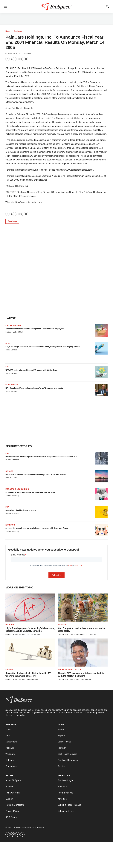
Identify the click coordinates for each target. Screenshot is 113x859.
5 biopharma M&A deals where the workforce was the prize (30, 492)
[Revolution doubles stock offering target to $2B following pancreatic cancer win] (30, 653)
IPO (6, 367)
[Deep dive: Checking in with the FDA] (101, 512)
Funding (9, 670)
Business (18, 31)
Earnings (12, 221)
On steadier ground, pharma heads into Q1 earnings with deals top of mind (36, 528)
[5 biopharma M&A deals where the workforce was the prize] (101, 494)
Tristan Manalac (11, 350)
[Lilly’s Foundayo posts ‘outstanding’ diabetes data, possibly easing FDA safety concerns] (30, 608)
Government (11, 385)
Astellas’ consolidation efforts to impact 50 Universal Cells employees (34, 329)
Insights (62, 625)
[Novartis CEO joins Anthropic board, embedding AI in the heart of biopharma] (83, 653)
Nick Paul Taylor (11, 478)
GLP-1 (8, 343)
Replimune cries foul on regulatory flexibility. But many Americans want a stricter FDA (41, 456)
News (7, 31)
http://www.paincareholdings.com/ (76, 170)
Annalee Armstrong (12, 496)
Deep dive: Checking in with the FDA (20, 510)
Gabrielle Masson (33, 634)
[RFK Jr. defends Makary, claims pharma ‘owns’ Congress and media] (101, 390)
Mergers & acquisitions (17, 489)
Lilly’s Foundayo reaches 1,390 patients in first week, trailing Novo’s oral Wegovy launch (42, 347)
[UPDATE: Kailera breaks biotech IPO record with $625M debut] (101, 372)
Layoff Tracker (13, 325)
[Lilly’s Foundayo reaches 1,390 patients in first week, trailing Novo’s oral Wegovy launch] (101, 348)
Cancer (9, 471)
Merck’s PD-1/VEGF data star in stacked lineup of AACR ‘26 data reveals (35, 474)
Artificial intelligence (69, 670)
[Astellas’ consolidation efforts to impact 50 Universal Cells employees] (101, 330)
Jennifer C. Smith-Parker (88, 634)
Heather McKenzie (12, 460)
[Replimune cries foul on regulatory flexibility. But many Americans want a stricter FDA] (101, 458)
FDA (7, 453)
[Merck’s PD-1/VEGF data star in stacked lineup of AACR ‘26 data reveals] (101, 476)
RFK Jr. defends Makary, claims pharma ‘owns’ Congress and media (34, 388)
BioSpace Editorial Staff (14, 332)
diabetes (9, 625)
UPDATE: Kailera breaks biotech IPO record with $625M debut (31, 370)
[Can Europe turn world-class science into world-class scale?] (83, 608)
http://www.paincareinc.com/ (84, 94)
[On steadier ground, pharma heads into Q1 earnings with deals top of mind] (101, 530)
